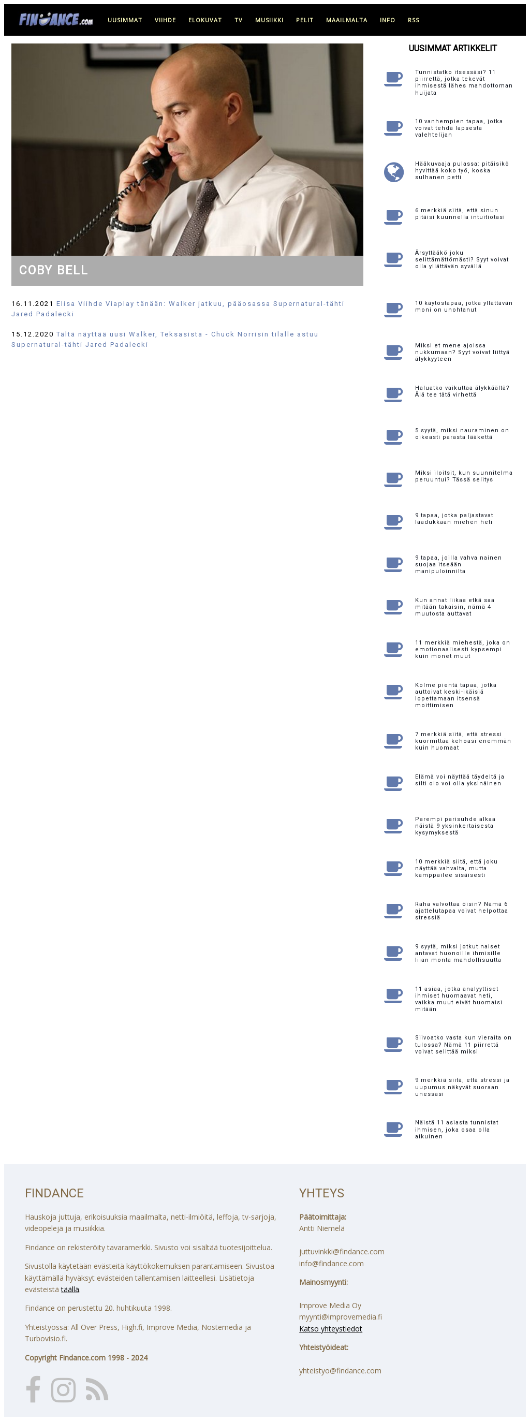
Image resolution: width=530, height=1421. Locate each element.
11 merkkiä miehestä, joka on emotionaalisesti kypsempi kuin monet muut (462, 649)
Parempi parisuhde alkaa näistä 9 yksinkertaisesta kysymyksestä (455, 826)
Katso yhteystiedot (330, 1329)
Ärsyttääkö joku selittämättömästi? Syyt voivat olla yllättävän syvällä (462, 260)
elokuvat (205, 20)
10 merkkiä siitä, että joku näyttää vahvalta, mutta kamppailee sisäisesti (456, 868)
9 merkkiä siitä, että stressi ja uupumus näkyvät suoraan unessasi (462, 1087)
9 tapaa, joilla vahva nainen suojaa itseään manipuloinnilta (458, 564)
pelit (305, 20)
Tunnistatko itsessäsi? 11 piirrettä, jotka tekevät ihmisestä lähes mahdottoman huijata (464, 82)
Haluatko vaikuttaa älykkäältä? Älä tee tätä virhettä (462, 391)
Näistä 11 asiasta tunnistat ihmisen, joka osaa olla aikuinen (456, 1129)
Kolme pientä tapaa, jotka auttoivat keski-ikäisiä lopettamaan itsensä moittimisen (456, 695)
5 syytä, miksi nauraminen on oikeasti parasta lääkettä (462, 434)
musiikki (269, 20)
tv (238, 20)
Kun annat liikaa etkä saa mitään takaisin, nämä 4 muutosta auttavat (455, 607)
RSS (413, 20)
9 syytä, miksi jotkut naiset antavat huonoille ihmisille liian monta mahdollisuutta (458, 953)
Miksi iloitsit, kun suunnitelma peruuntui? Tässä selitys (464, 476)
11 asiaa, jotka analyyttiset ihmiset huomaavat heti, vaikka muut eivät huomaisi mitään (459, 999)
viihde (165, 20)
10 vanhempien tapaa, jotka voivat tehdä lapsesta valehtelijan (459, 128)
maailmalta (346, 20)
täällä (70, 1289)
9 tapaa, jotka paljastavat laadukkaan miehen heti (454, 518)
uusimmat (125, 20)
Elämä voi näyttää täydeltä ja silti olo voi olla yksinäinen (460, 780)
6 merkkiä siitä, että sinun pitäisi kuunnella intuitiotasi (460, 214)
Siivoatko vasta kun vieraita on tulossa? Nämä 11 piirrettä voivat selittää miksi (463, 1044)
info (387, 20)
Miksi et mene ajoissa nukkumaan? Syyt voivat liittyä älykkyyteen (462, 352)
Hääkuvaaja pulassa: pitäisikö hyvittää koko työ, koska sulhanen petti (462, 170)
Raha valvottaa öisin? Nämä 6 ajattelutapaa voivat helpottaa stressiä (461, 911)
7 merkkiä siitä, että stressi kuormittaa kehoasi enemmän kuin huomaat (463, 741)
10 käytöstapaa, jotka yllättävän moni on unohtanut (464, 306)
